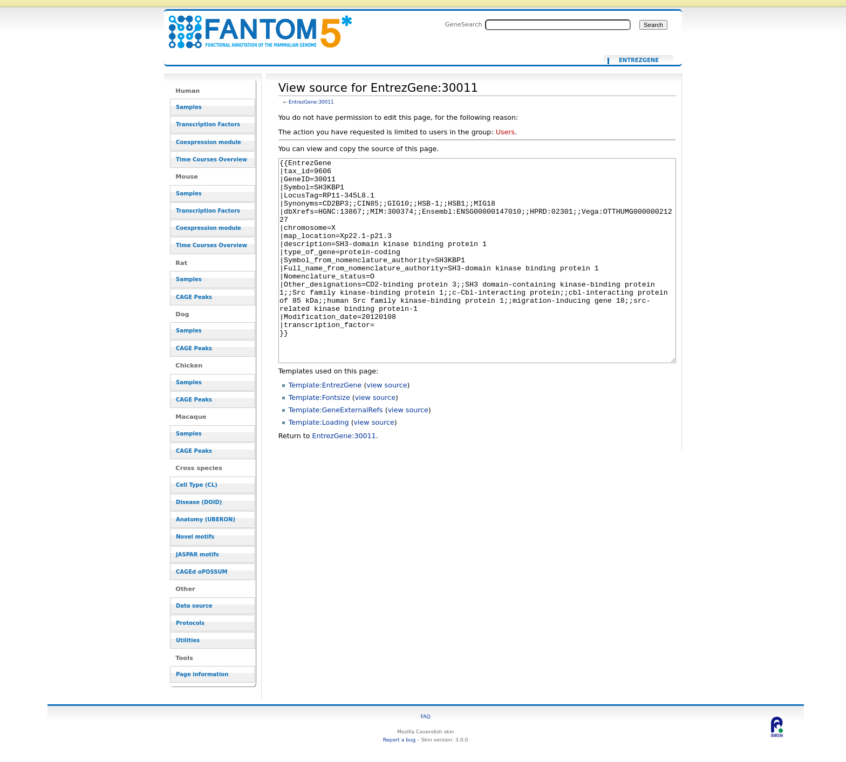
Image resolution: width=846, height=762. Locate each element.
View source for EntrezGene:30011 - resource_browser (253, 25)
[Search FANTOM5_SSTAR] (558, 24)
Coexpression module (208, 142)
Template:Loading (319, 463)
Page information (202, 674)
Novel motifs (195, 537)
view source (386, 425)
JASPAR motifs (197, 554)
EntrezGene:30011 (311, 102)
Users (505, 132)
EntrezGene (639, 60)
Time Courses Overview (211, 159)
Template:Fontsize (319, 438)
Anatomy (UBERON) (205, 519)
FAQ (426, 716)
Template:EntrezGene (325, 425)
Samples (189, 107)
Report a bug (399, 740)
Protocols (190, 623)
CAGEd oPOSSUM (201, 572)
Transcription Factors (208, 124)
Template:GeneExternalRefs (336, 450)
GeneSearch (463, 24)
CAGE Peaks (194, 297)
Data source (194, 606)
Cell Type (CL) (196, 485)
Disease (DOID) (199, 502)
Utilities (188, 640)
